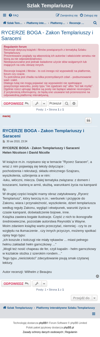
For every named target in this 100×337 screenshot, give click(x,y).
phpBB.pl (69, 327)
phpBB (43, 323)
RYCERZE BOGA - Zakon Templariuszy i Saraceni (47, 35)
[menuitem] (13, 15)
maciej (6, 116)
